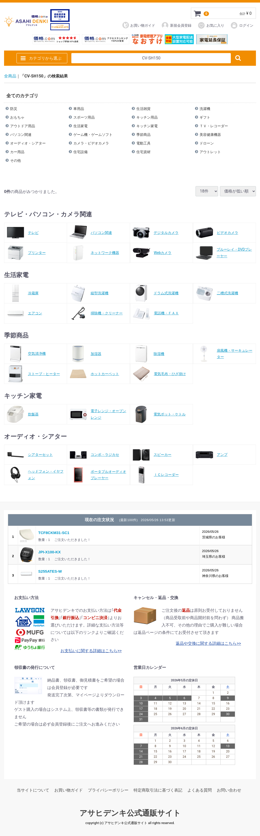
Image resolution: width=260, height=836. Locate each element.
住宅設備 (80, 152)
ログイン (241, 25)
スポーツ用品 (84, 117)
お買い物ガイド (138, 25)
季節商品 (143, 134)
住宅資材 (143, 152)
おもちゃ (17, 117)
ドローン (207, 143)
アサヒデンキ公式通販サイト (130, 813)
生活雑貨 (143, 108)
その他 (15, 160)
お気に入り (211, 25)
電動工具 (143, 143)
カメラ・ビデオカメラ (91, 143)
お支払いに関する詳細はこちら (88, 650)
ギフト (205, 117)
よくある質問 (199, 790)
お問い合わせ (229, 790)
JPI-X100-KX (49, 552)
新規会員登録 (176, 25)
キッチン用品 (147, 117)
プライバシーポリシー (108, 790)
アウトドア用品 (22, 126)
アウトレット (210, 152)
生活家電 (80, 126)
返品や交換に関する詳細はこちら (206, 643)
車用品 (78, 108)
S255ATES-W (50, 571)
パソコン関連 (20, 134)
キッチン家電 (147, 126)
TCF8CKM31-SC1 (54, 532)
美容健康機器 (210, 134)
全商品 (10, 76)
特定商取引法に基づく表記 (158, 790)
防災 (13, 108)
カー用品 (17, 152)
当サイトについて (33, 790)
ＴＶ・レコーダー (214, 126)
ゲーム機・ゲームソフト (92, 134)
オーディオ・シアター (28, 143)
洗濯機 (205, 108)
